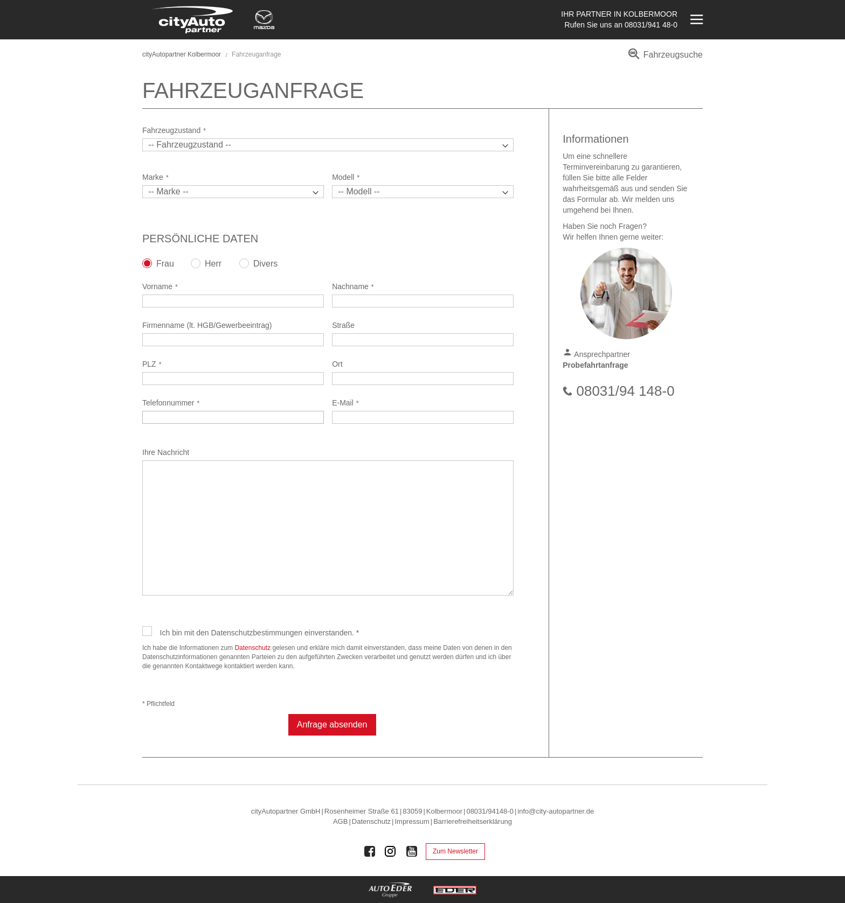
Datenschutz (252, 648)
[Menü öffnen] (695, 19)
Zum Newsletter (455, 851)
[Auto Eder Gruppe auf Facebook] (369, 851)
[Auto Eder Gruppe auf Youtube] (411, 851)
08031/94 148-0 (625, 391)
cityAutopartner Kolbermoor (181, 54)
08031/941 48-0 (651, 24)
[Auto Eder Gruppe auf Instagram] (391, 851)
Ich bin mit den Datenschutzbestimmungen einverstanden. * (259, 632)
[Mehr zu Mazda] (264, 19)
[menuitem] (664, 58)
